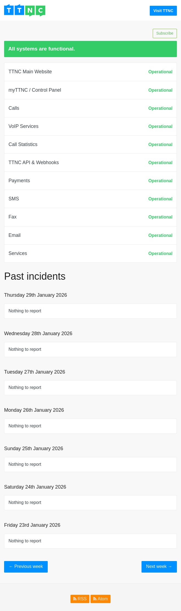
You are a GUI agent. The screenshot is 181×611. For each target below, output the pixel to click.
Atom (100, 598)
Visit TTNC (163, 11)
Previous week (26, 566)
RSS (80, 598)
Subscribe (164, 33)
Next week (159, 566)
